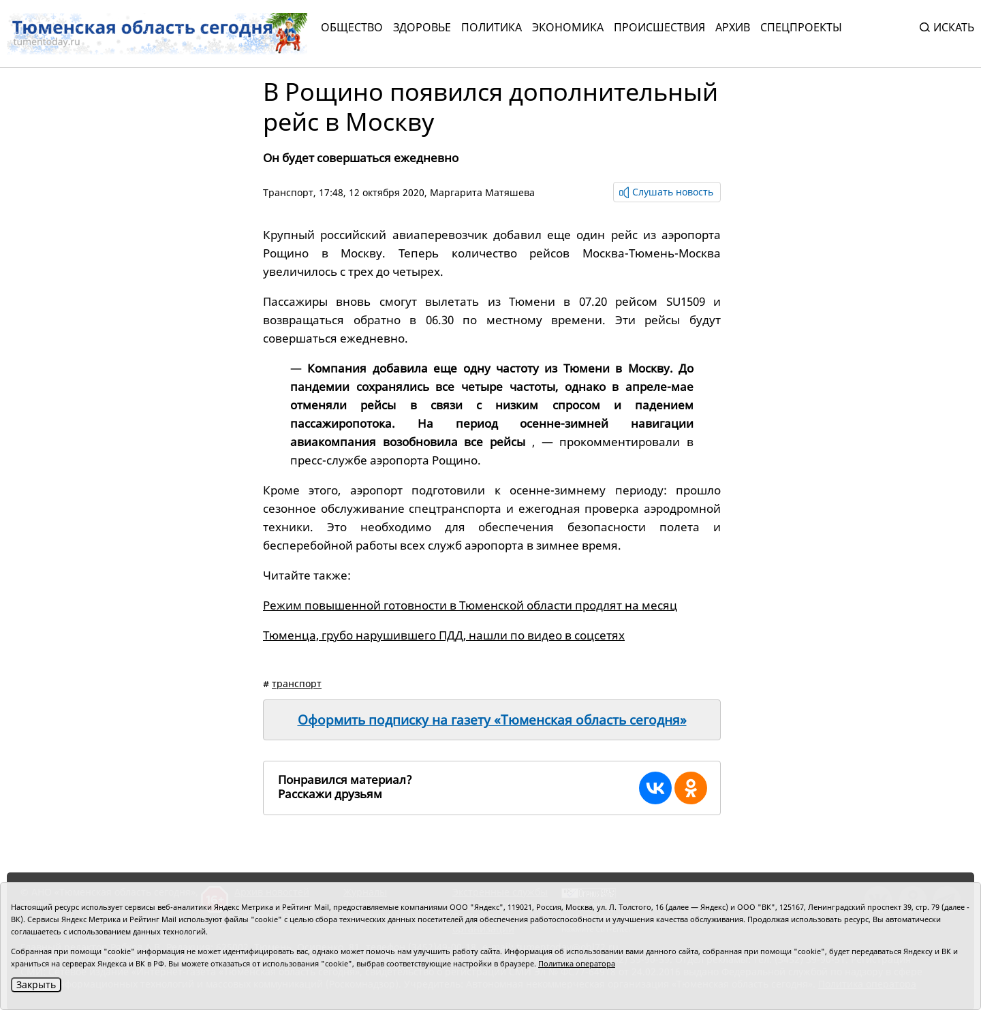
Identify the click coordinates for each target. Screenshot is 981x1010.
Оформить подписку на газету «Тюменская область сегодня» (492, 720)
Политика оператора (576, 963)
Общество (352, 27)
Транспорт (288, 192)
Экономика (568, 27)
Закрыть (36, 984)
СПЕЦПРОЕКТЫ (801, 27)
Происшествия (659, 27)
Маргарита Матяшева (482, 192)
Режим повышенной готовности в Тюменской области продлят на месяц (470, 605)
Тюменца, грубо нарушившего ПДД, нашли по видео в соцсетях (444, 635)
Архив (732, 27)
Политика (491, 27)
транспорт (297, 683)
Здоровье (422, 27)
